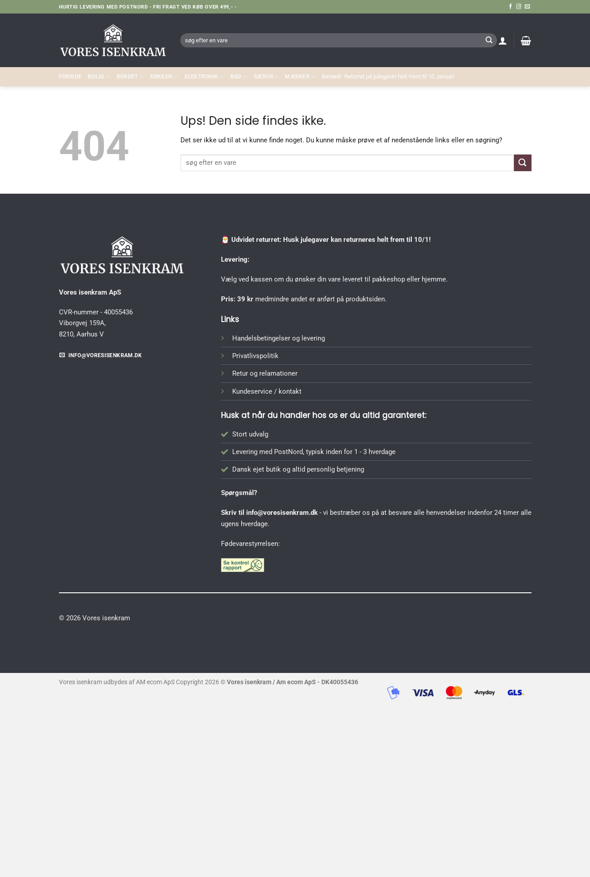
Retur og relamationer (264, 373)
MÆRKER (300, 77)
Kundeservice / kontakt (267, 391)
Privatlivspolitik (255, 356)
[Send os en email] (527, 6)
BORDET (130, 77)
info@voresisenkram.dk (282, 513)
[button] (502, 40)
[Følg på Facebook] (510, 6)
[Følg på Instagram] (518, 6)
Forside (70, 76)
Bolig (99, 77)
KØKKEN (164, 77)
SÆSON (266, 77)
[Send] (489, 40)
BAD (239, 77)
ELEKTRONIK (204, 77)
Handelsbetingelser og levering (278, 338)
